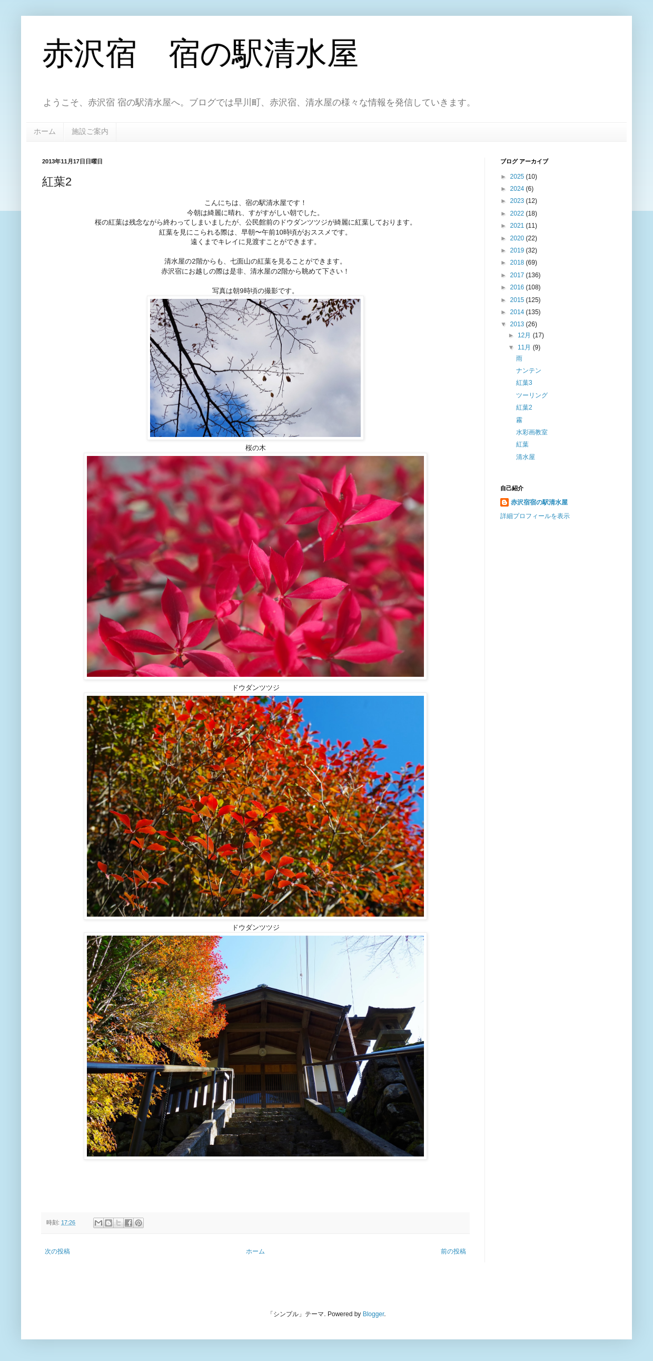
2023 (518, 201)
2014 (518, 312)
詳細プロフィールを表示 (535, 516)
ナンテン (528, 370)
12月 (525, 335)
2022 (518, 213)
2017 (518, 275)
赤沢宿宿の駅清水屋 (539, 502)
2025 (518, 176)
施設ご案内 (90, 131)
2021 (518, 225)
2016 (518, 287)
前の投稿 (453, 1251)
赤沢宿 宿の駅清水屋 (200, 53)
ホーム (45, 131)
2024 (518, 188)
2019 (518, 250)
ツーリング (532, 395)
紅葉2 (524, 407)
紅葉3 (524, 382)
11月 (525, 347)
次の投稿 (57, 1251)
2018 (518, 262)
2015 (518, 300)
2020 (518, 238)
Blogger (373, 1314)
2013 (518, 324)
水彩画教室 (532, 432)
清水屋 (525, 457)
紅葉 (522, 444)
